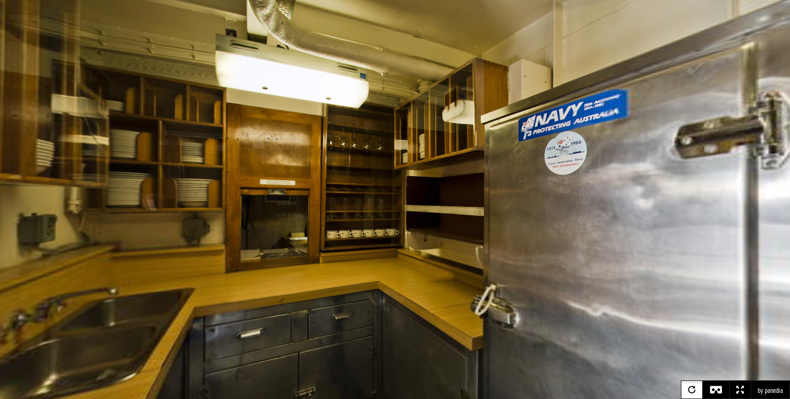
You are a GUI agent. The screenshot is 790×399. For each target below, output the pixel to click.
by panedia (770, 391)
